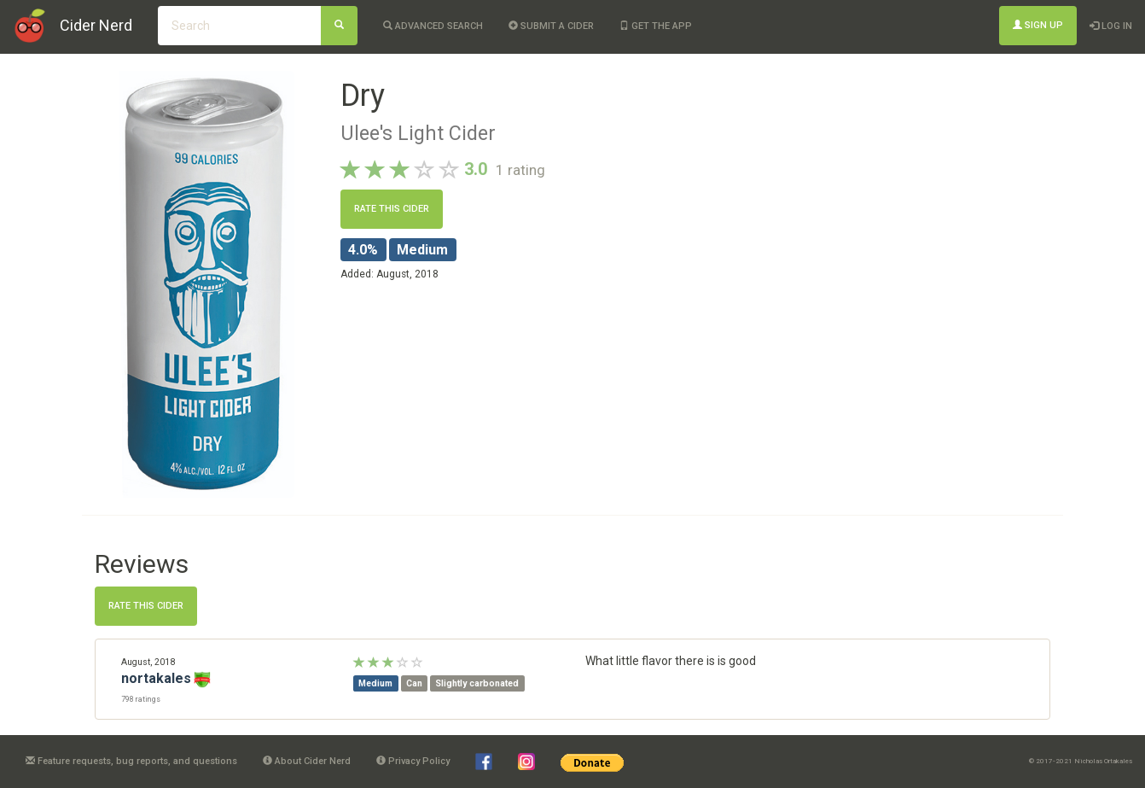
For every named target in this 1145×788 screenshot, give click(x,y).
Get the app (655, 26)
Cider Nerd (96, 25)
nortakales (156, 678)
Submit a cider (551, 26)
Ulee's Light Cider (418, 133)
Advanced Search (433, 26)
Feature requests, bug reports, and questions (131, 761)
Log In (1111, 26)
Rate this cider (391, 208)
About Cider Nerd (307, 761)
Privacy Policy (413, 761)
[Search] (339, 25)
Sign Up (1038, 25)
